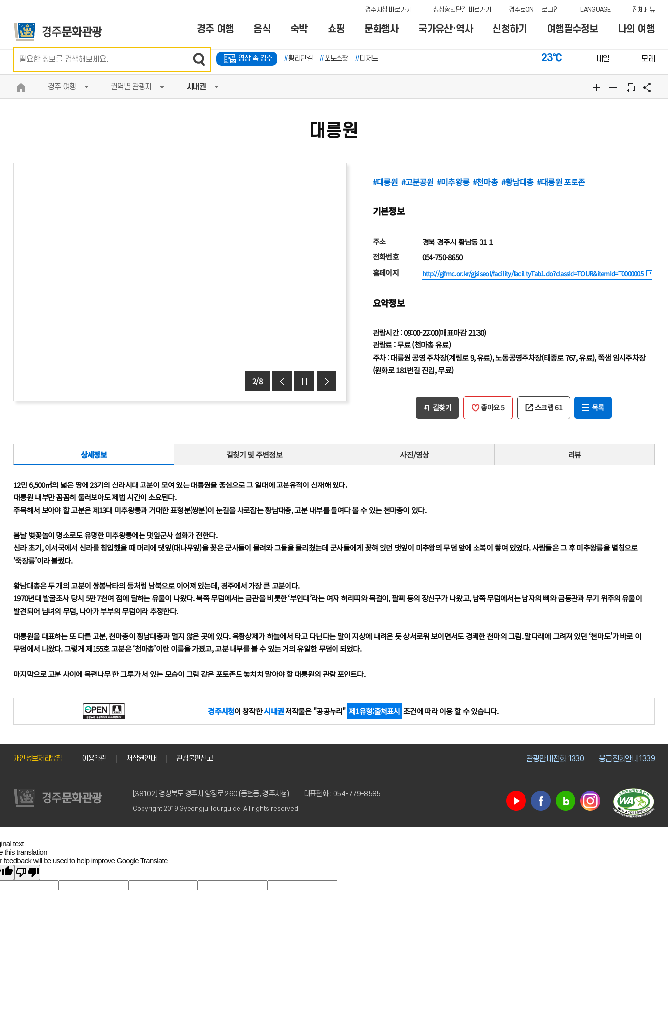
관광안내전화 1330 (555, 758)
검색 (199, 59)
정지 (304, 381)
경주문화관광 (58, 32)
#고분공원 (417, 182)
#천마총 (485, 182)
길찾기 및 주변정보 (254, 454)
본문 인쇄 (630, 87)
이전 (282, 381)
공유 (647, 87)
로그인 (550, 9)
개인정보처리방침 (37, 758)
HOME (20, 87)
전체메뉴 (643, 9)
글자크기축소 (614, 87)
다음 (326, 381)
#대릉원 (385, 182)
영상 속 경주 (255, 58)
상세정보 (94, 454)
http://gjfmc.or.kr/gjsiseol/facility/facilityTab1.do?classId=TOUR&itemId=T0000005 (532, 273)
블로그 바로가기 (565, 801)
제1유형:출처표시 (374, 711)
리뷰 (574, 454)
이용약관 (94, 758)
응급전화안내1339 (627, 758)
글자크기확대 (597, 87)
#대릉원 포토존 (561, 182)
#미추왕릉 (453, 182)
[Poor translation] (27, 872)
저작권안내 (141, 758)
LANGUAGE (595, 9)
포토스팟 (333, 58)
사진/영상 (414, 454)
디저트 (366, 58)
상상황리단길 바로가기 (462, 9)
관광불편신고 (194, 758)
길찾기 (442, 407)
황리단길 (298, 58)
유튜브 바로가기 (516, 801)
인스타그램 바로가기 (590, 801)
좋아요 (493, 407)
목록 (598, 407)
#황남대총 (517, 182)
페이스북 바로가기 (541, 801)
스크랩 (548, 407)
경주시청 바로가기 (388, 9)
